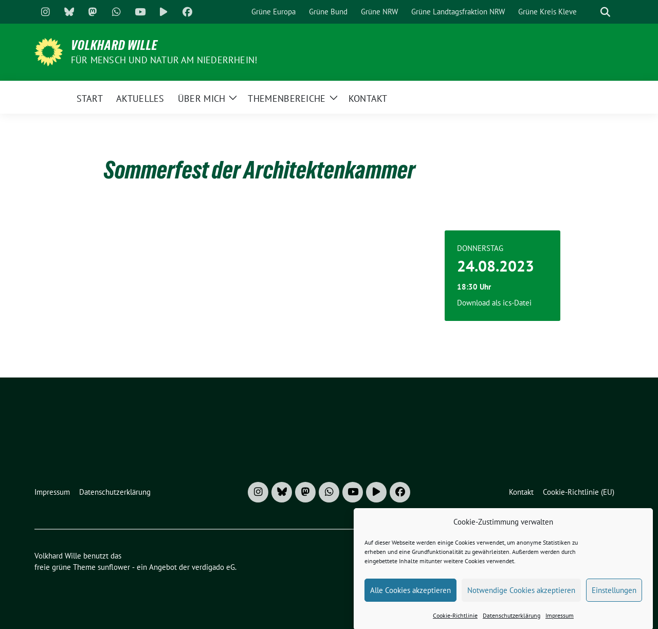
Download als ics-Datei (494, 303)
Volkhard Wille (114, 45)
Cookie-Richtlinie (455, 622)
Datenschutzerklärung (511, 622)
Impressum (559, 622)
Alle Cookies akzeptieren (410, 597)
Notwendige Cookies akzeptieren (521, 597)
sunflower (114, 567)
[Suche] (590, 12)
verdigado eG (213, 567)
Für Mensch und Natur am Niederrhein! (164, 60)
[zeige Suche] (605, 12)
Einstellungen (614, 597)
